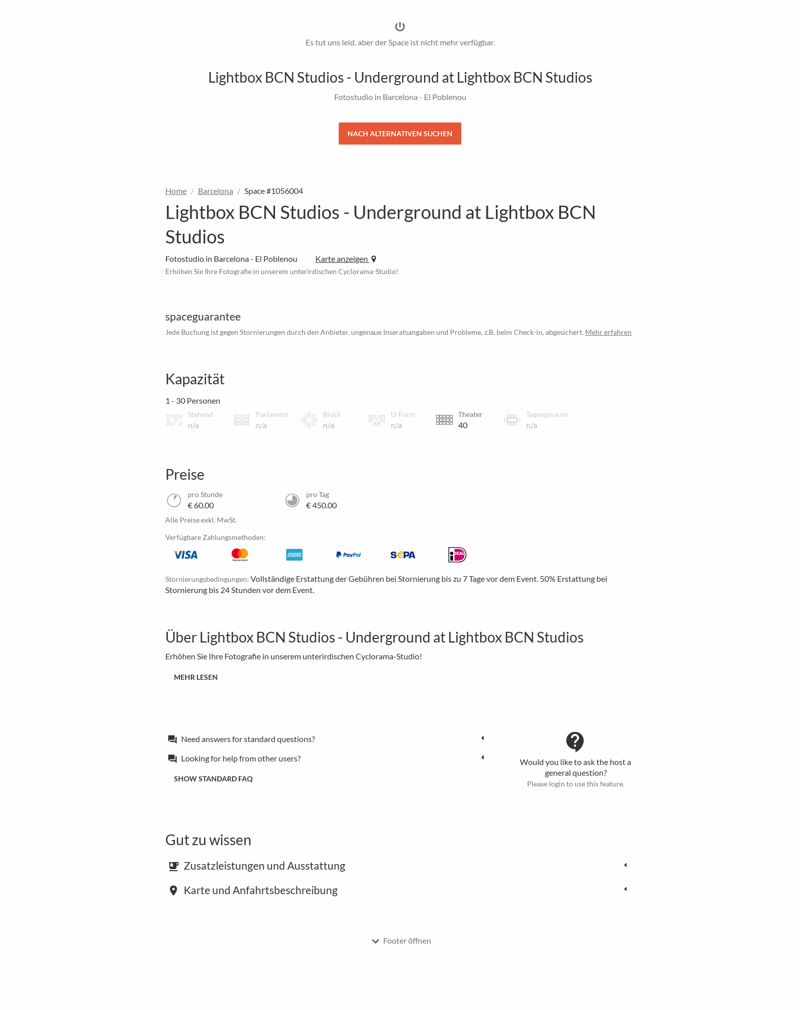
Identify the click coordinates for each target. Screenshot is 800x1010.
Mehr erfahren (608, 332)
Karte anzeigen (345, 258)
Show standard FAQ (213, 778)
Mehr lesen (196, 677)
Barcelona (215, 190)
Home (176, 190)
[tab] (328, 738)
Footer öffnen (401, 940)
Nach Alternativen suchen (400, 133)
